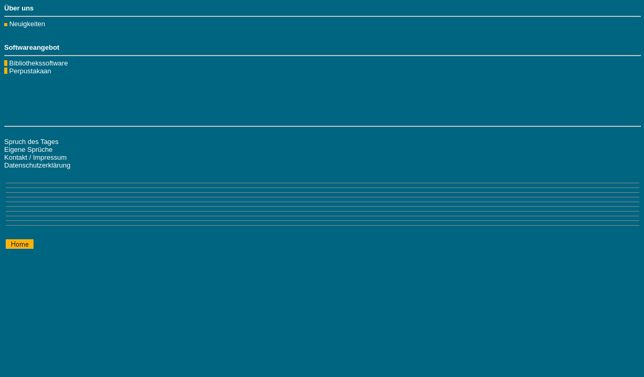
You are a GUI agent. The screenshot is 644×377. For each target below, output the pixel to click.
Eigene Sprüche (28, 149)
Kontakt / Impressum (35, 157)
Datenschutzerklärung (37, 165)
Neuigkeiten (27, 24)
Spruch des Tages (31, 142)
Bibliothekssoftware (37, 67)
